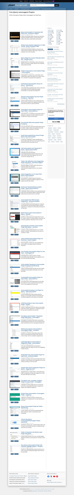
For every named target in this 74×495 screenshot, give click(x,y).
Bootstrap (49, 135)
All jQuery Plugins (51, 30)
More (23, 483)
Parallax (54, 135)
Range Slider (50, 139)
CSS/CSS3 (31, 1)
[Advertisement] (27, 23)
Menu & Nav (50, 37)
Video (61, 141)
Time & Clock (58, 42)
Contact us (59, 482)
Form (28, 34)
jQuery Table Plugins (32, 481)
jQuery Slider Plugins (32, 475)
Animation (49, 31)
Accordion (58, 30)
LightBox (49, 35)
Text (48, 42)
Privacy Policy (40, 490)
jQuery (21, 1)
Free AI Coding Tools (48, 1)
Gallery (49, 34)
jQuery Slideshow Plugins (33, 477)
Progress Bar (59, 137)
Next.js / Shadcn (38, 1)
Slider (49, 39)
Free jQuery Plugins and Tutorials (18, 4)
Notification (53, 137)
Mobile (57, 37)
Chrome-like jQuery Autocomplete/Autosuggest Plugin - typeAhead (31, 421)
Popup (49, 137)
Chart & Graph (58, 31)
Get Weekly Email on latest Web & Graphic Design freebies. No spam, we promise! (55, 111)
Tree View (57, 141)
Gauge (55, 139)
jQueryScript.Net (34, 490)
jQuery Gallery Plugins (32, 483)
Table (57, 41)
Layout (57, 34)
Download (16, 66)
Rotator (57, 38)
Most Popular (50, 49)
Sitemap (45, 490)
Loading (57, 35)
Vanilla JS (26, 1)
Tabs (49, 141)
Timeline (52, 141)
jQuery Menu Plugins (32, 479)
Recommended (56, 49)
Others (49, 38)
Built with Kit (56, 122)
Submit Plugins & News (52, 482)
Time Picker (59, 135)
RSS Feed (49, 490)
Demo (12, 66)
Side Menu (59, 139)
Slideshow (58, 39)
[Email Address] (56, 115)
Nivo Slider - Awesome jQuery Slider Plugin (55, 94)
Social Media (50, 41)
